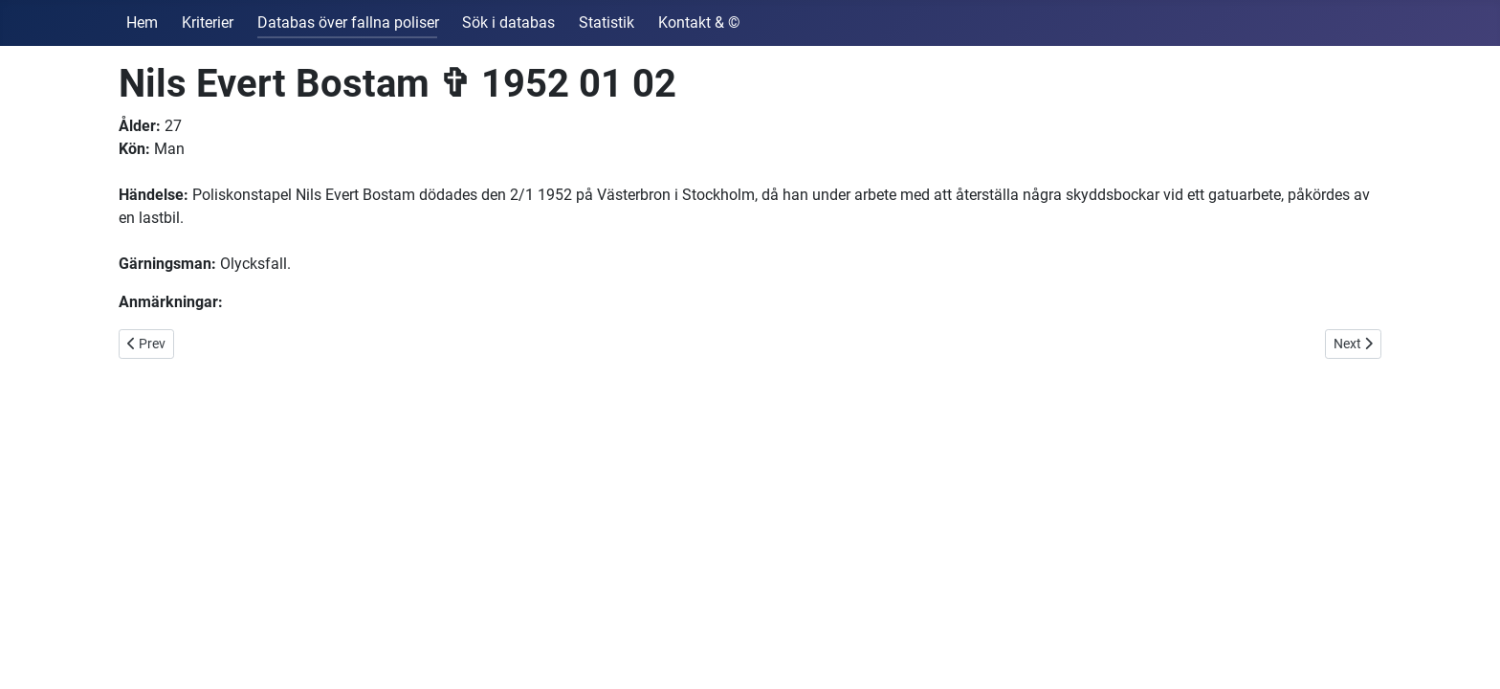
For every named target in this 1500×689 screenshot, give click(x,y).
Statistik (606, 22)
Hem (142, 22)
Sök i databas (508, 22)
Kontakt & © (699, 22)
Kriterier (207, 22)
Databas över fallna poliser (348, 22)
